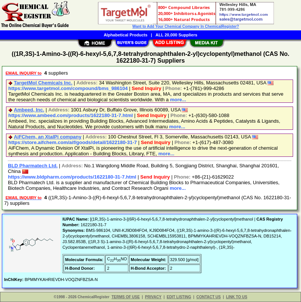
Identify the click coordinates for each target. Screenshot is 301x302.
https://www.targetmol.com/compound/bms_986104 (68, 88)
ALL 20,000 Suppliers (176, 35)
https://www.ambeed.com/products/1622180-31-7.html (70, 115)
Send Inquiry (146, 88)
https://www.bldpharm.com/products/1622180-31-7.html (72, 177)
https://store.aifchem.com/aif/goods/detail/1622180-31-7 (72, 142)
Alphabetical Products (125, 35)
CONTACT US (208, 297)
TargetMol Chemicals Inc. (43, 83)
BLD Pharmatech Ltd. (33, 165)
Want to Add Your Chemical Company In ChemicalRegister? (185, 26)
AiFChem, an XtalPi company (48, 137)
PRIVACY (153, 297)
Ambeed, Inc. (29, 110)
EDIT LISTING (179, 297)
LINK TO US (236, 297)
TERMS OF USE (125, 297)
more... (178, 99)
